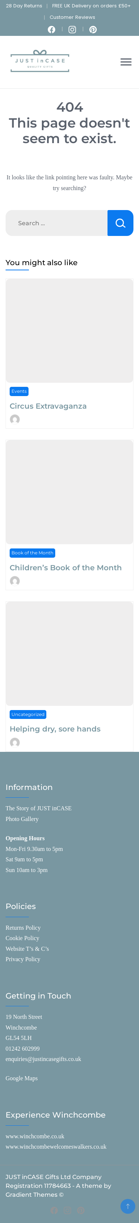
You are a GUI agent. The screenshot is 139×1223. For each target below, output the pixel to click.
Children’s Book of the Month (66, 567)
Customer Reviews (72, 17)
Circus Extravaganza (48, 406)
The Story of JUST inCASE (39, 808)
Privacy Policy (23, 959)
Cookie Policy (22, 938)
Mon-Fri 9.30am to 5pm (34, 849)
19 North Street (24, 1017)
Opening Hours (25, 838)
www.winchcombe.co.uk (35, 1136)
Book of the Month (32, 552)
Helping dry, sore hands (55, 728)
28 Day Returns (24, 5)
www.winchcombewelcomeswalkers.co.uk (56, 1146)
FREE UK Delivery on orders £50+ (91, 5)
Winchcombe (21, 1027)
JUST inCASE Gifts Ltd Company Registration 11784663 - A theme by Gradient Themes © (58, 1185)
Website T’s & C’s (27, 949)
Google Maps (22, 1078)
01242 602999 (23, 1048)
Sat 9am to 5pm (24, 859)
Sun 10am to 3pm (26, 870)
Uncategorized (27, 714)
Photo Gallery (22, 819)
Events (19, 391)
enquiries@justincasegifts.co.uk (43, 1059)
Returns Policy (23, 928)
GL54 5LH (19, 1038)
